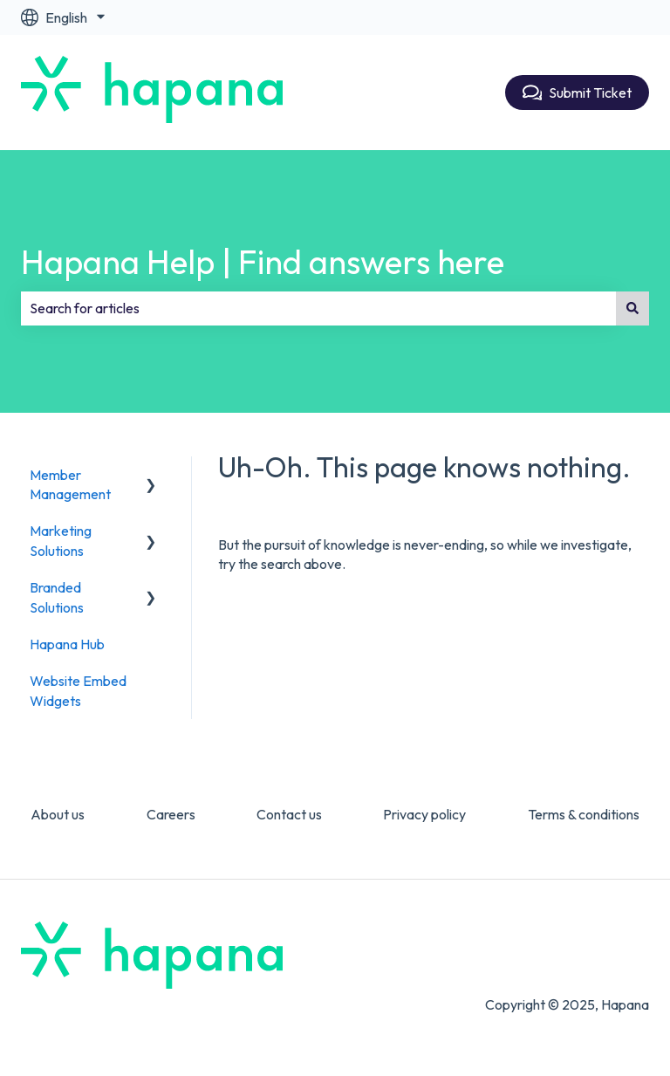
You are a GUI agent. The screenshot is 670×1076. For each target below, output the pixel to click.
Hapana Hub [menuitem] (67, 644)
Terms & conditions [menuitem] (583, 814)
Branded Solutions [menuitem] (57, 597)
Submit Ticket (577, 92)
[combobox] (318, 308)
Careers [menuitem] (171, 814)
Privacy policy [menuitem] (424, 814)
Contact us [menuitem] (289, 814)
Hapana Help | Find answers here (262, 262)
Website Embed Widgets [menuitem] (78, 690)
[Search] (632, 308)
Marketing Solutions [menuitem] (61, 540)
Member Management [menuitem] (70, 484)
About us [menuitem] (58, 814)
